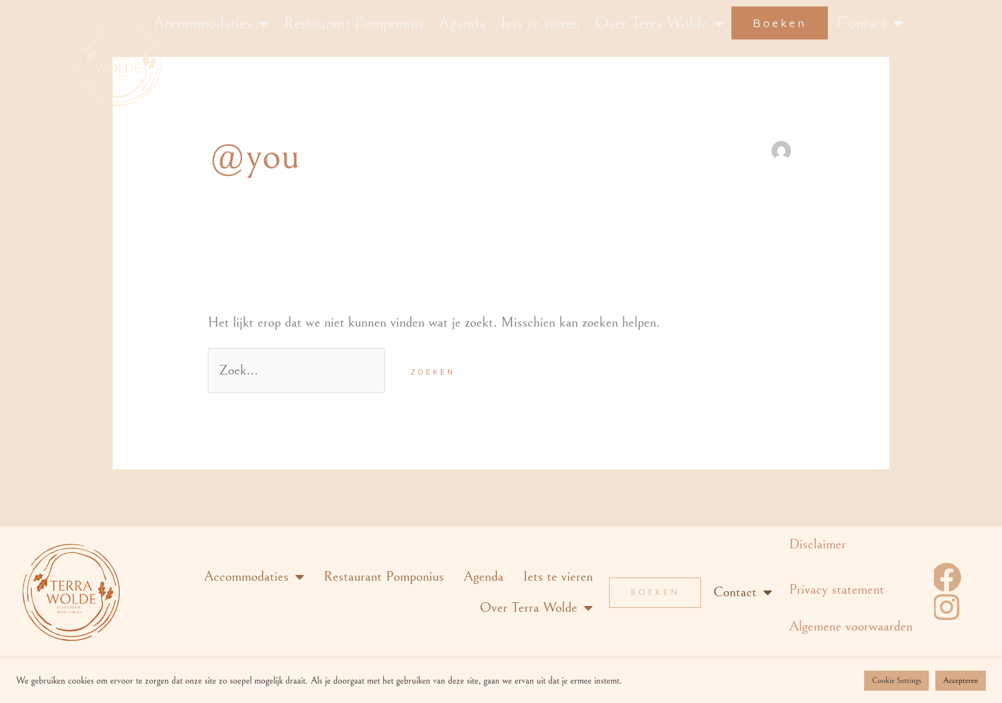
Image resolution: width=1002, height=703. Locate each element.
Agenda (461, 23)
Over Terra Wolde (659, 23)
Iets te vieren (540, 23)
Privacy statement (836, 589)
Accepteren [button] (960, 681)
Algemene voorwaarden (851, 626)
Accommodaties (211, 23)
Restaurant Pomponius (354, 23)
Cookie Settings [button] (896, 681)
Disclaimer (817, 544)
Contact (870, 23)
